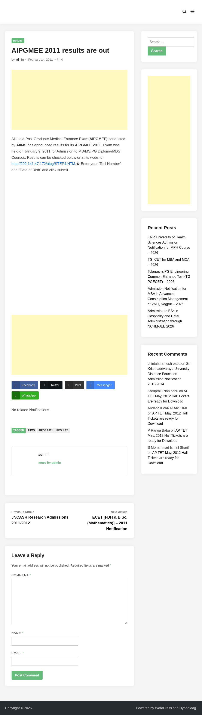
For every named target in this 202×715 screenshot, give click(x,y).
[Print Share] (74, 385)
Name (18, 632)
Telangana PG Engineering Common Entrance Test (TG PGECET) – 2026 (169, 277)
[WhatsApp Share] (25, 395)
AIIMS (31, 430)
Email (18, 653)
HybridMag (188, 708)
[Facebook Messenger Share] (100, 385)
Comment (21, 575)
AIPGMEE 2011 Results (67, 244)
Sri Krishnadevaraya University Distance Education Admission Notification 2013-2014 (169, 374)
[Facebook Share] (25, 385)
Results (17, 40)
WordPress (163, 708)
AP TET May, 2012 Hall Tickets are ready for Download (168, 396)
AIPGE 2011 (45, 430)
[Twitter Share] (51, 385)
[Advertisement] (70, 100)
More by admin (50, 462)
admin (19, 59)
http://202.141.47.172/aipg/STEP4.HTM (43, 164)
